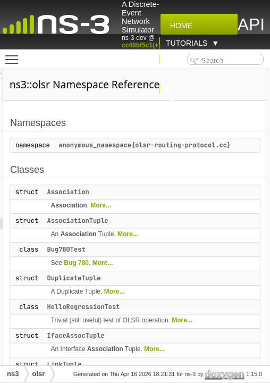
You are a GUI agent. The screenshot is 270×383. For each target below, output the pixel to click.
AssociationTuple (137, 232)
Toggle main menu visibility (14, 54)
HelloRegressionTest (143, 318)
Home (179, 25)
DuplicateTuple (134, 290)
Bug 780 (136, 274)
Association (128, 203)
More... (160, 217)
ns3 (13, 374)
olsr (38, 374)
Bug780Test (126, 261)
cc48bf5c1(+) (141, 45)
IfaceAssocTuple (136, 347)
